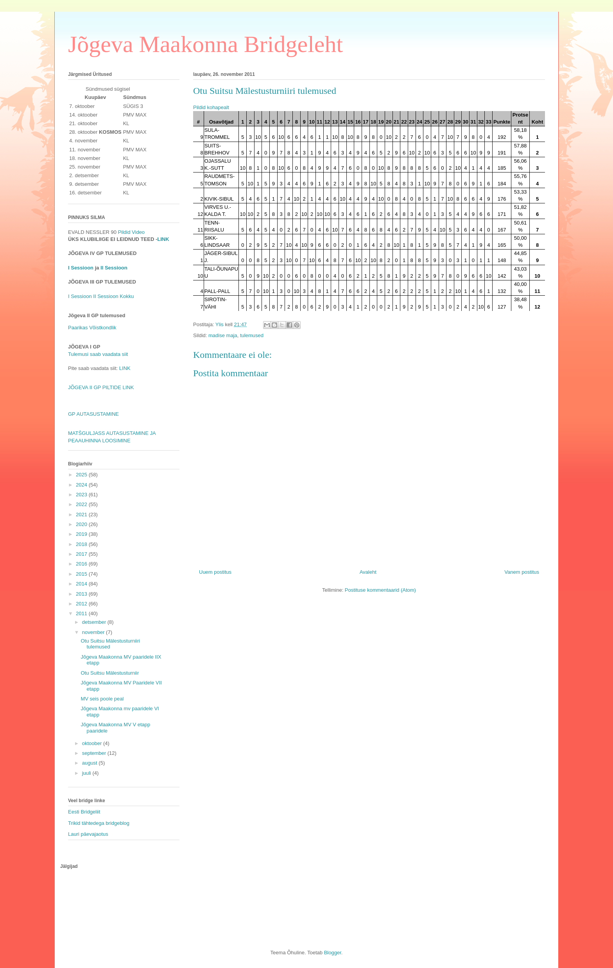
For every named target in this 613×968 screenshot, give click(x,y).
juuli (87, 773)
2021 (82, 514)
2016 (82, 564)
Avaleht (368, 572)
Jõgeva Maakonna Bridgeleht (205, 44)
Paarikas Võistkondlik (92, 327)
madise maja (222, 335)
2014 (82, 584)
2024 (82, 485)
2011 (82, 613)
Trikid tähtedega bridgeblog (98, 823)
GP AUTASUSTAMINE (93, 414)
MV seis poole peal (102, 699)
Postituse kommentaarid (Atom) (380, 590)
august (90, 763)
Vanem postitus (521, 572)
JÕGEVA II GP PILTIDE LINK (101, 387)
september (95, 753)
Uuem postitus (215, 572)
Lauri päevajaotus (88, 834)
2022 (82, 504)
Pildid (124, 232)
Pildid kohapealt (211, 107)
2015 (82, 574)
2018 (82, 544)
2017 (82, 554)
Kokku (127, 296)
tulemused (251, 335)
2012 (82, 604)
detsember (95, 622)
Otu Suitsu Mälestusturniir (110, 673)
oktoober (92, 743)
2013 (82, 594)
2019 (82, 534)
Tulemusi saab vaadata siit (98, 354)
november (94, 632)
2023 (82, 494)
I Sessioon (80, 268)
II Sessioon (113, 268)
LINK (163, 239)
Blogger (332, 952)
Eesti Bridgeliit (84, 812)
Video (138, 232)
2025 (82, 475)
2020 (82, 524)
